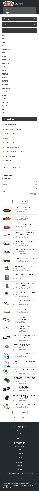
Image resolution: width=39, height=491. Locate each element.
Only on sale (8, 175)
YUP (3, 109)
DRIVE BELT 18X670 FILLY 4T (24, 301)
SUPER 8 (5, 81)
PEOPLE (5, 74)
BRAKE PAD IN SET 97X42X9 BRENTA (25, 284)
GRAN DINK (6, 60)
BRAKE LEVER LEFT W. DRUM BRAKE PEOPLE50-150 (24, 233)
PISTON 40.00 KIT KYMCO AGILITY (25, 404)
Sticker (7, 161)
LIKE (3, 67)
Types (19, 30)
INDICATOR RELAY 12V (24, 387)
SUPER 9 (5, 85)
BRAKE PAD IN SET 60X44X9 (25, 250)
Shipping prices (20, 433)
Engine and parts (10, 125)
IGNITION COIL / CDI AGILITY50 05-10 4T (25, 379)
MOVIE (4, 70)
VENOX (4, 92)
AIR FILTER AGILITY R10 (24, 208)
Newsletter (19, 465)
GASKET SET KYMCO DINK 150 (25, 361)
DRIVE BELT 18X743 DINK (25, 309)
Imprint (20, 460)
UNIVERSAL (6, 88)
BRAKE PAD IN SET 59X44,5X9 (24, 242)
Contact (19, 430)
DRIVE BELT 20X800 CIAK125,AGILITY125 (24, 318)
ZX (3, 113)
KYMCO (19, 24)
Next (24, 202)
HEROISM (5, 63)
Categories (19, 119)
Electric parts (9, 143)
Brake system (9, 134)
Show (35, 188)
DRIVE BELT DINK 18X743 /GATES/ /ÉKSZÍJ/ (24, 336)
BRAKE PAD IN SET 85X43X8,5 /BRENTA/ (24, 276)
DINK (4, 42)
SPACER (5, 77)
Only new (7, 178)
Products (7, 167)
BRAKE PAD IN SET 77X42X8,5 (24, 266)
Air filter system (10, 156)
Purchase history (19, 446)
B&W (3, 39)
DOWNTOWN (6, 49)
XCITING (5, 102)
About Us (19, 457)
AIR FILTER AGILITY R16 (24, 224)
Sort (35, 181)
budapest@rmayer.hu (21, 478)
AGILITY (5, 35)
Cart (19, 449)
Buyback (19, 438)
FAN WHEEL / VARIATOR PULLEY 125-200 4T (24, 345)
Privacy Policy (19, 462)
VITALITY (5, 95)
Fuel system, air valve (12, 129)
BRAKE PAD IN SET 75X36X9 (25, 258)
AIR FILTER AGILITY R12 (24, 216)
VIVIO (4, 99)
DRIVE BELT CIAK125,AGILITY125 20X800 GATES (24, 327)
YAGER (4, 106)
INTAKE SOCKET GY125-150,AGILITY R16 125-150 (24, 396)
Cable (6, 138)
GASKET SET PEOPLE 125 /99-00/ (24, 370)
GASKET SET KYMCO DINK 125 (25, 353)
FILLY (4, 56)
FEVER (4, 53)
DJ (3, 46)
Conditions (19, 436)
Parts (19, 19)
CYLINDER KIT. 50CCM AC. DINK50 (25, 293)
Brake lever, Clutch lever (13, 152)
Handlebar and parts (12, 147)
